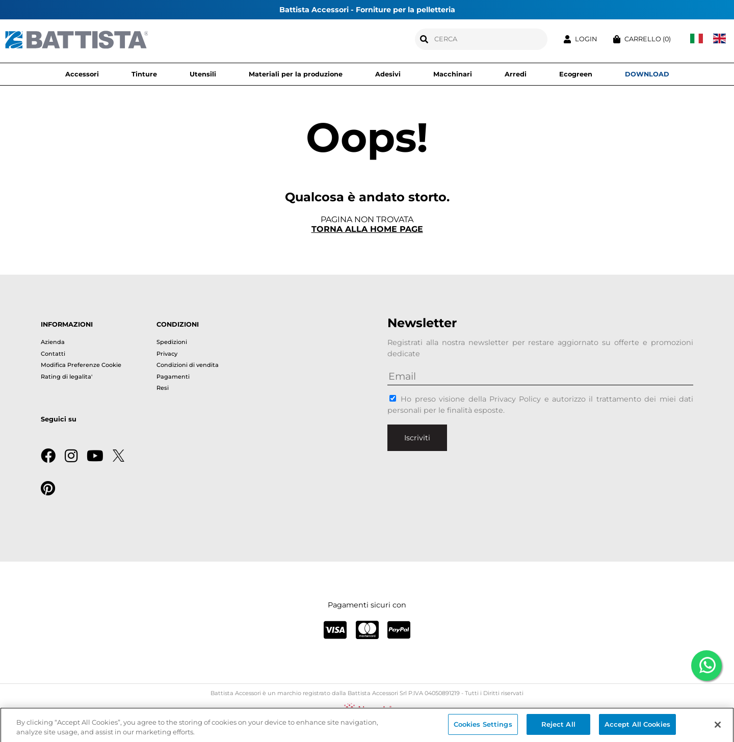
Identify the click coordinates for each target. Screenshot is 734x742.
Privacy (166, 353)
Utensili (203, 74)
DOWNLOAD (647, 74)
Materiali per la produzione (296, 74)
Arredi (516, 74)
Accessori (82, 74)
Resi (162, 387)
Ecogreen (575, 74)
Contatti (53, 353)
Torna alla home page (367, 229)
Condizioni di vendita (187, 364)
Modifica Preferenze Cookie (81, 364)
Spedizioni (171, 342)
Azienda (53, 342)
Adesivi (388, 74)
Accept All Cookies (637, 727)
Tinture (144, 74)
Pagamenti (173, 376)
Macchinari (452, 74)
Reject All (558, 727)
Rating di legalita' (66, 376)
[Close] (717, 727)
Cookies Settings (483, 727)
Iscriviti (417, 437)
